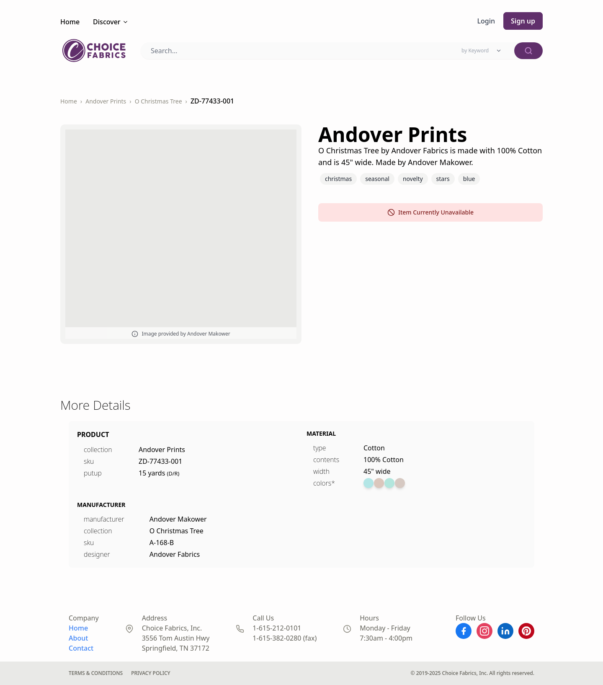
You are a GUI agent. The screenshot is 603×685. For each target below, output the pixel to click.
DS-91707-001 (23, 55)
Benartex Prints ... (301, 136)
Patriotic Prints (301, 604)
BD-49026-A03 (24, 523)
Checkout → (20, 30)
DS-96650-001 (23, 406)
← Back (16, 8)
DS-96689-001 (23, 172)
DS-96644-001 (23, 289)
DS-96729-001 (23, 640)
